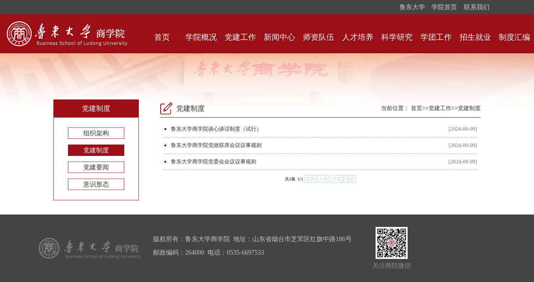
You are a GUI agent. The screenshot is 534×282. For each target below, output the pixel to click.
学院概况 (201, 37)
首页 (162, 37)
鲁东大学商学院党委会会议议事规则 (213, 161)
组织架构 (96, 133)
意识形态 (96, 184)
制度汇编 (514, 37)
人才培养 (357, 37)
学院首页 (444, 7)
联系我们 (477, 7)
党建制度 (96, 150)
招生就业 (475, 37)
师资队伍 (318, 37)
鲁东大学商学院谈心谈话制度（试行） (216, 129)
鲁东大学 (412, 7)
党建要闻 (96, 167)
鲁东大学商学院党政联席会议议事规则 (216, 145)
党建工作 (240, 37)
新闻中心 (279, 37)
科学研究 (397, 37)
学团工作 (436, 37)
